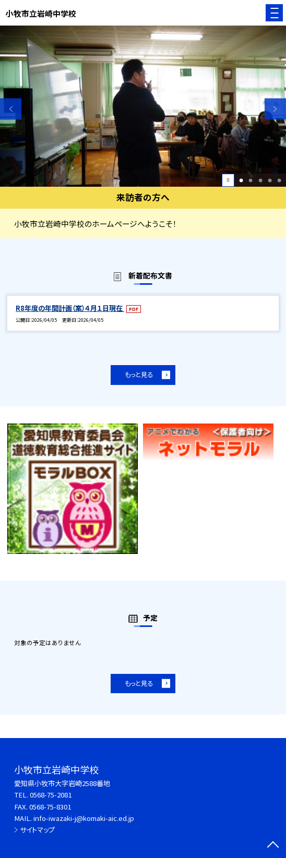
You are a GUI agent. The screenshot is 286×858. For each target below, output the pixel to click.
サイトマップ (37, 830)
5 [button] (279, 180)
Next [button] (275, 108)
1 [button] (241, 180)
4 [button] (270, 180)
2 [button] (250, 180)
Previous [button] (10, 108)
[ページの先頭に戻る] (273, 845)
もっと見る (139, 374)
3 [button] (260, 180)
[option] (143, 106)
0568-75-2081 (51, 795)
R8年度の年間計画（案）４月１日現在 (70, 308)
